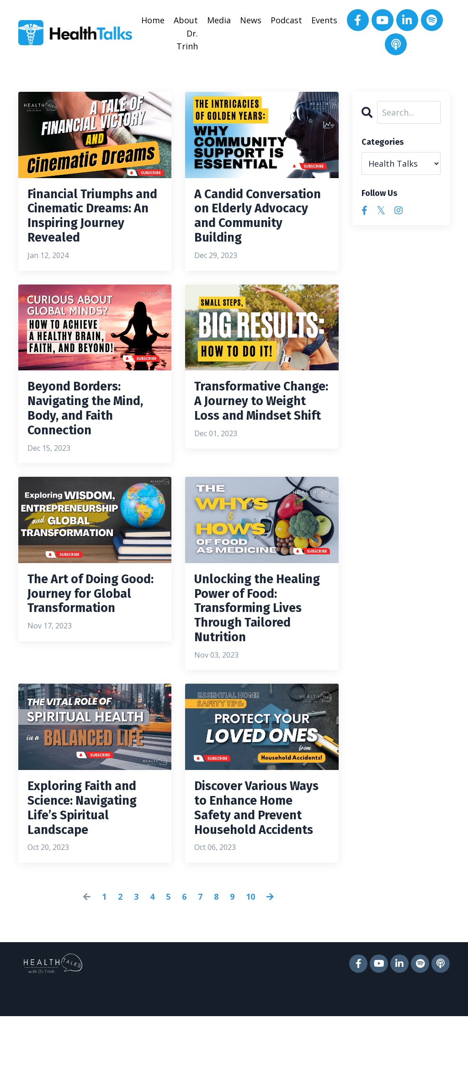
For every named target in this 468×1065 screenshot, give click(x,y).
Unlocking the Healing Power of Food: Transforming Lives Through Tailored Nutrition (255, 628)
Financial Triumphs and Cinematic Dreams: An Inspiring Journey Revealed (92, 220)
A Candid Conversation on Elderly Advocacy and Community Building (261, 220)
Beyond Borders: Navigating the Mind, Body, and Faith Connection (92, 420)
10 (250, 945)
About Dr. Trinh (186, 33)
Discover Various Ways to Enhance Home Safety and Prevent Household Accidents (254, 845)
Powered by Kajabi (422, 1041)
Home (153, 20)
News (250, 20)
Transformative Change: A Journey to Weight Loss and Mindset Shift (260, 420)
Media (219, 20)
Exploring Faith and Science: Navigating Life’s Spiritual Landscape (88, 837)
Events (324, 20)
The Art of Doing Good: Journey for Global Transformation (83, 620)
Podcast (286, 20)
